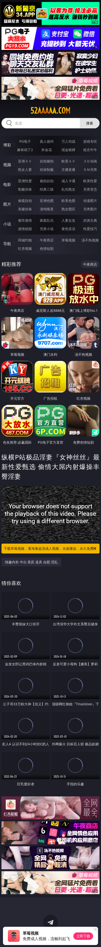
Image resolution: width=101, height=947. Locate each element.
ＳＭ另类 (90, 169)
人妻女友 (68, 220)
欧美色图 (68, 200)
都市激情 (25, 220)
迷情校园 (25, 228)
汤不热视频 (90, 240)
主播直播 (68, 169)
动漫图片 (90, 200)
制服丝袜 (25, 189)
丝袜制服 (47, 169)
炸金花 (46, 149)
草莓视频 (68, 240)
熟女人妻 (25, 169)
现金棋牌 (68, 149)
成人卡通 (68, 180)
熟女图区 (68, 209)
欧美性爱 (90, 180)
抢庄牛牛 (90, 149)
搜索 (89, 123)
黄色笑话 (68, 228)
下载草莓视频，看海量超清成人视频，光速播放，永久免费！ (50, 549)
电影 (7, 184)
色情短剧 (47, 248)
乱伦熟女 (68, 189)
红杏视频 (25, 248)
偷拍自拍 (47, 180)
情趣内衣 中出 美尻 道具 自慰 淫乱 (31, 562)
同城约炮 (25, 240)
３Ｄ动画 (90, 161)
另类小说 (47, 228)
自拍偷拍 (47, 161)
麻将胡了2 (25, 149)
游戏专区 (90, 141)
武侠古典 (90, 220)
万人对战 (68, 141)
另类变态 (90, 189)
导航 (7, 243)
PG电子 (25, 141)
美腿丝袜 (25, 209)
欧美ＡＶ (68, 161)
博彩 (7, 145)
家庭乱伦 (47, 220)
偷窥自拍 (25, 200)
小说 (7, 224)
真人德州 (47, 141)
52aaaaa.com (50, 111)
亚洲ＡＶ (25, 161)
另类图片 (90, 209)
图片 (7, 204)
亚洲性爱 (25, 180)
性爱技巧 (90, 228)
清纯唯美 (47, 209)
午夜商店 (47, 240)
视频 (7, 164)
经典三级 (47, 189)
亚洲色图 (47, 200)
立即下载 (83, 936)
